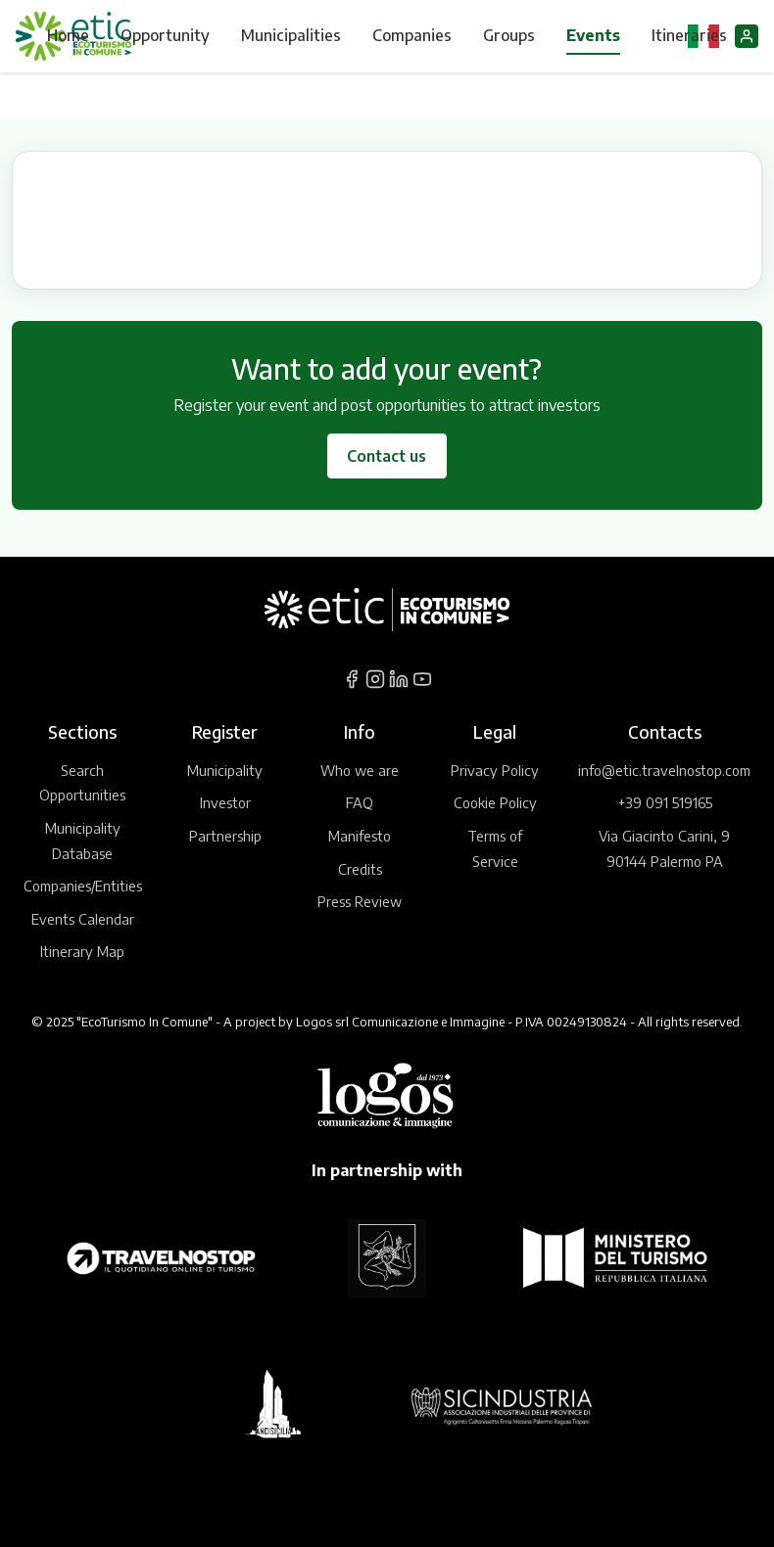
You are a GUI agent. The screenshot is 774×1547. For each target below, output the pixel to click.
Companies (412, 35)
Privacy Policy (495, 770)
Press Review (359, 901)
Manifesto (359, 835)
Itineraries (689, 35)
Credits (360, 869)
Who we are (359, 770)
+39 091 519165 (664, 802)
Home (68, 35)
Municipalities (291, 35)
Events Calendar (82, 919)
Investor (225, 802)
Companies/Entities (83, 885)
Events (593, 35)
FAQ (359, 802)
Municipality (225, 770)
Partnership (225, 835)
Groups (509, 35)
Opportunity (165, 35)
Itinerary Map (82, 951)
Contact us (386, 456)
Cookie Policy (495, 802)
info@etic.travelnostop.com (664, 770)
